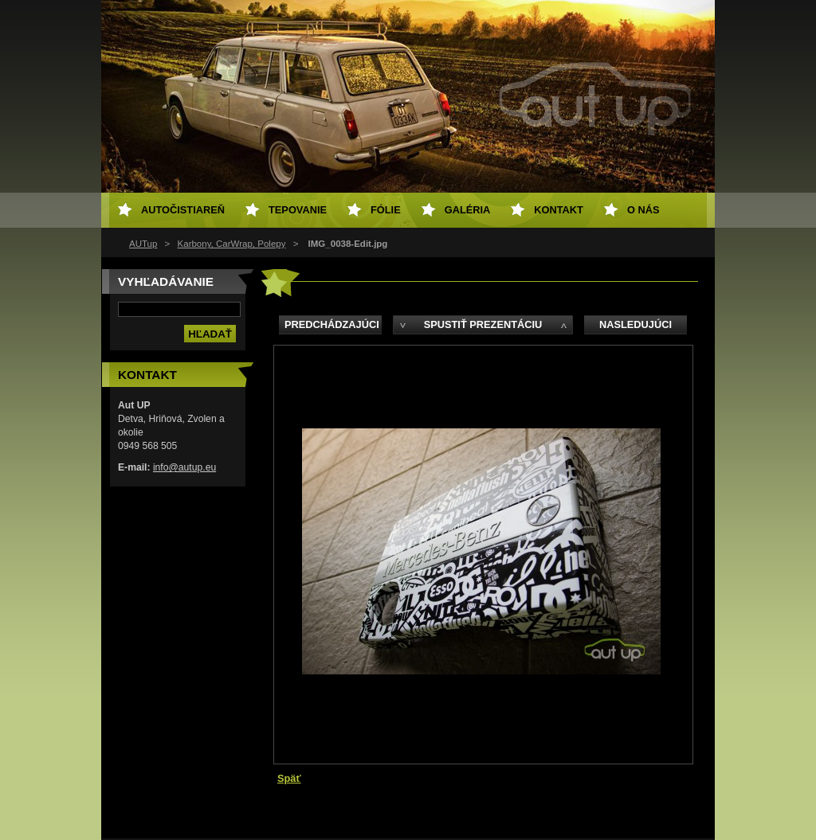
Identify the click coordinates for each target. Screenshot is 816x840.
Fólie (386, 210)
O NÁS (643, 210)
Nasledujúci (635, 324)
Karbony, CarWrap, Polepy (232, 243)
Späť (289, 778)
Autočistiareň (183, 210)
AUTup (143, 243)
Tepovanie (298, 210)
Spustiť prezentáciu (483, 324)
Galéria (468, 210)
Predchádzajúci (331, 324)
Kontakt (558, 210)
